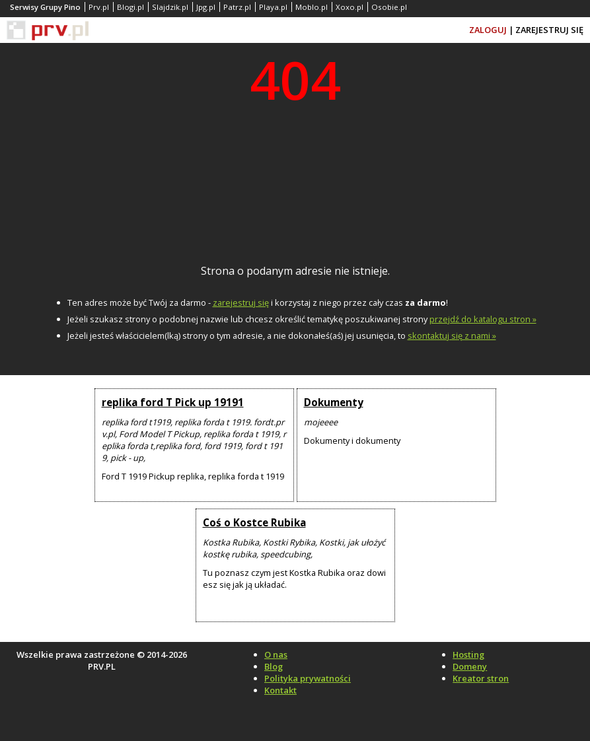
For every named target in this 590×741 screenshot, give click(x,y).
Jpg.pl (205, 7)
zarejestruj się (241, 302)
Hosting (468, 654)
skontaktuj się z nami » (452, 335)
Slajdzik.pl (170, 7)
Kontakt (280, 690)
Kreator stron (481, 678)
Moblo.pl (311, 7)
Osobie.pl (389, 7)
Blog (273, 666)
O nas (275, 654)
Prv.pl (99, 7)
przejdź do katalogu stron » (482, 319)
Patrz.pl (237, 7)
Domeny (470, 666)
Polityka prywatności (307, 678)
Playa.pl (273, 7)
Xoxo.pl (349, 7)
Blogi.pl (130, 7)
